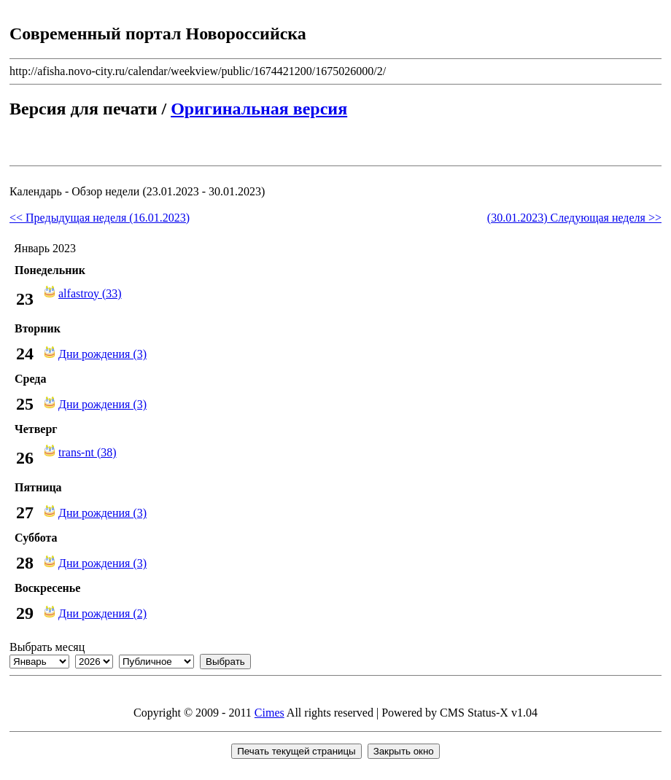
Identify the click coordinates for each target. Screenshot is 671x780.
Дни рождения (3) (102, 354)
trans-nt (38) (87, 452)
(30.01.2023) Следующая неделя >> (574, 217)
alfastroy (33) (90, 293)
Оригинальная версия (259, 108)
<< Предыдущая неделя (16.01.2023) (99, 217)
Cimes (269, 712)
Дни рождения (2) (102, 613)
